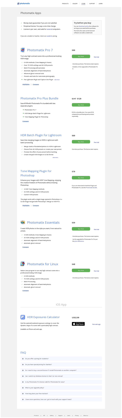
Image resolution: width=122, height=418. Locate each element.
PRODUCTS (65, 3)
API (44, 415)
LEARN (100, 3)
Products (36, 415)
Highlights (25, 84)
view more (57, 79)
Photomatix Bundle (91, 187)
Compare (36, 84)
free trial (96, 57)
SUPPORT (92, 3)
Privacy (77, 415)
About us (85, 415)
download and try (84, 26)
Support (60, 415)
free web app (96, 324)
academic (49, 36)
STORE (83, 3)
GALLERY (75, 3)
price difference (79, 241)
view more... (56, 157)
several (49, 29)
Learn (68, 415)
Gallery (52, 415)
